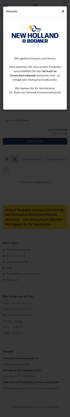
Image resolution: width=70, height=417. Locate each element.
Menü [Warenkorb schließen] (6, 5)
